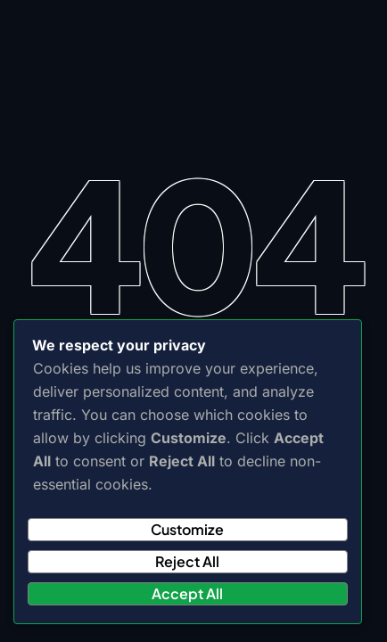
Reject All (187, 561)
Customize (187, 529)
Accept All (187, 593)
